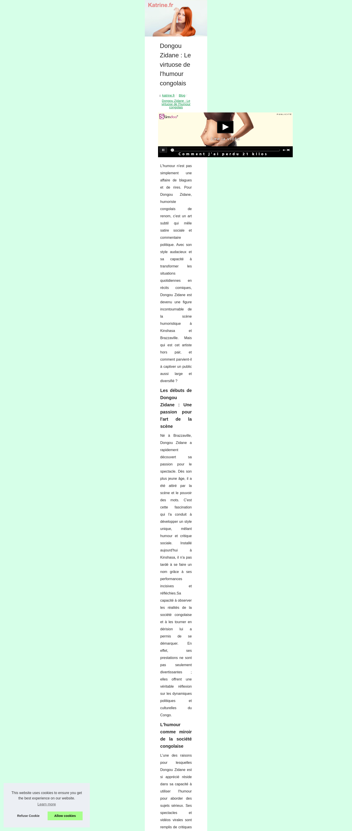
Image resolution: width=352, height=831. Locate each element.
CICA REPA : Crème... (265, 517)
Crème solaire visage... (265, 507)
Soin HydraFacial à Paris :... (269, 742)
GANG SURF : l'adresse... (267, 792)
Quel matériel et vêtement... (269, 325)
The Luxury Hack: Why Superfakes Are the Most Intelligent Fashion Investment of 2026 (134, 700)
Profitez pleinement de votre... (270, 670)
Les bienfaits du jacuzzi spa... (270, 762)
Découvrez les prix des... (266, 386)
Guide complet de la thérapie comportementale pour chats (81, 676)
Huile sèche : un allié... (265, 477)
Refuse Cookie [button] (28, 816)
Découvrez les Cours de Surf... (271, 782)
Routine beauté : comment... (269, 376)
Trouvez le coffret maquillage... (271, 609)
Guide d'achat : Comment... (268, 578)
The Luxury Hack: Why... (266, 406)
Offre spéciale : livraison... (267, 527)
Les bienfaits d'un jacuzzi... (268, 588)
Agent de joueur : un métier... (269, 802)
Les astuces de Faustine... (268, 446)
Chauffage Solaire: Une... (267, 691)
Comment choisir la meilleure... (271, 700)
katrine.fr (52, 203)
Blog (65, 203)
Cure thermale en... (263, 345)
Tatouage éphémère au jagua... (271, 416)
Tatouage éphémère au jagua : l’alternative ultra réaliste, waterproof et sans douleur (203, 676)
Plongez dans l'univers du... (268, 721)
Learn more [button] (46, 804)
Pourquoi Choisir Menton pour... (271, 752)
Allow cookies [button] (65, 816)
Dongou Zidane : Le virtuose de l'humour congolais (109, 203)
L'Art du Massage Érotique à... (270, 629)
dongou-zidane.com (102, 556)
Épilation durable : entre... (267, 366)
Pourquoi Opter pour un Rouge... (272, 467)
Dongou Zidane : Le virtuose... (270, 426)
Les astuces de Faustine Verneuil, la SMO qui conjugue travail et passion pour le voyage (135, 723)
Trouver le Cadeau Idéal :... (268, 487)
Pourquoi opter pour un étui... (270, 548)
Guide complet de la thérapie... (271, 436)
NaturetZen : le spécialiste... (269, 649)
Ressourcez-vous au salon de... (271, 639)
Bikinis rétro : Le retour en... (269, 558)
